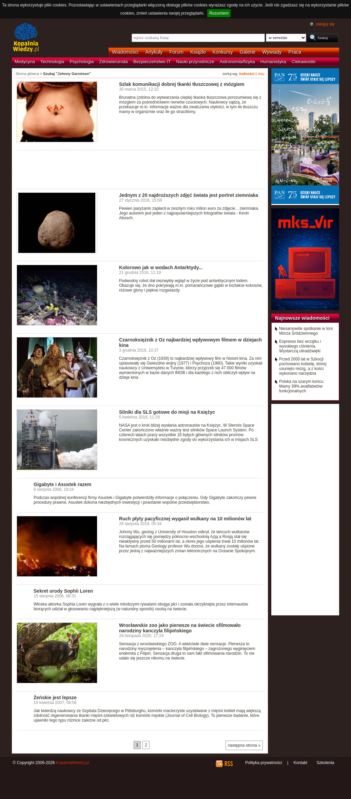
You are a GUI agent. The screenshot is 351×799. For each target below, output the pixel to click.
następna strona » (244, 745)
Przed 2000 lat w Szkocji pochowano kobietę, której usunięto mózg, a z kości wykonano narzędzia (302, 366)
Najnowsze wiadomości (302, 318)
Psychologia (82, 61)
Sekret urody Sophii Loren (63, 591)
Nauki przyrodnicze (195, 61)
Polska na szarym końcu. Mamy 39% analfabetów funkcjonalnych (301, 386)
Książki (198, 52)
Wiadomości (125, 52)
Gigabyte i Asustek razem (62, 484)
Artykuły (153, 52)
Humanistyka (273, 61)
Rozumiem (219, 13)
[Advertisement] (140, 169)
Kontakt (300, 762)
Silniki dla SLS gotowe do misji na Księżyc (167, 412)
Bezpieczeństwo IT (152, 61)
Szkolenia (325, 762)
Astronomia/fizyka (237, 61)
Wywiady (271, 52)
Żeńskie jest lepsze (55, 697)
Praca (295, 52)
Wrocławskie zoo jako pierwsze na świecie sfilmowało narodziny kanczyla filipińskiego (179, 628)
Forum (177, 52)
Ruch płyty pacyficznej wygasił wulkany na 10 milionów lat (185, 518)
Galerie (247, 52)
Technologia (52, 61)
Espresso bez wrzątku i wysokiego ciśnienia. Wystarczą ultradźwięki (300, 346)
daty (261, 74)
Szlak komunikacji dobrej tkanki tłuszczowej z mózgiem (182, 84)
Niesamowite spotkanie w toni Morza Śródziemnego (306, 331)
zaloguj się (324, 24)
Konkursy (223, 52)
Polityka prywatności (263, 762)
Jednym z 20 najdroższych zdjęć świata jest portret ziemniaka (188, 195)
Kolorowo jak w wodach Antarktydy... (160, 267)
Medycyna (25, 61)
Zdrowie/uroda (113, 61)
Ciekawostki (303, 61)
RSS (228, 763)
